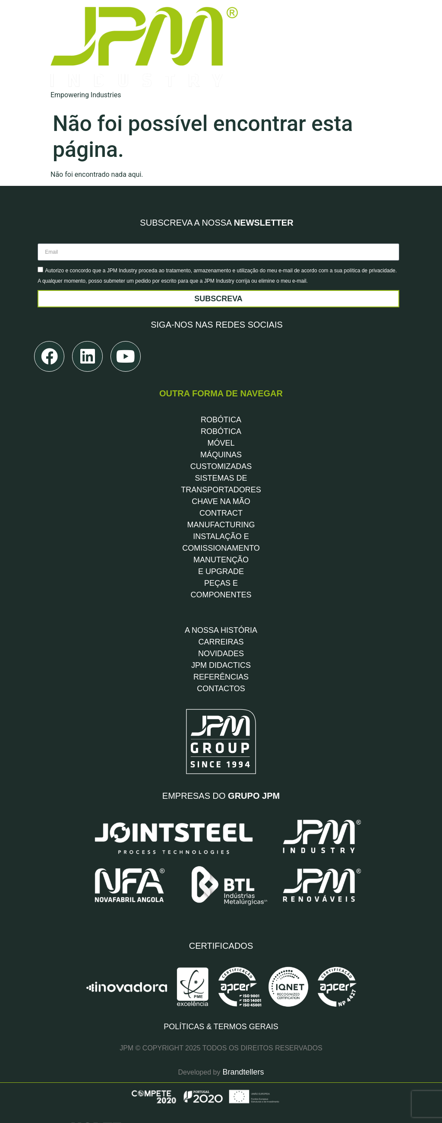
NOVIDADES (221, 617)
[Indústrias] (286, 52)
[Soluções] (286, 20)
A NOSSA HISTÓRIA (221, 594)
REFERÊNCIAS (221, 641)
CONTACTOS (221, 652)
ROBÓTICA (221, 384)
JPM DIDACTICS (221, 629)
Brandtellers (242, 1002)
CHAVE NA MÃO (221, 465)
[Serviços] (286, 36)
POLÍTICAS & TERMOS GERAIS (221, 956)
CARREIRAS (220, 606)
